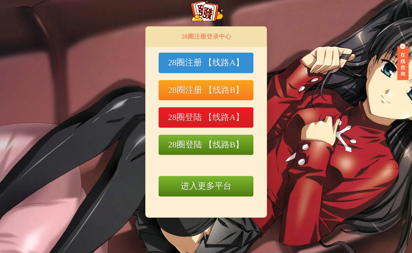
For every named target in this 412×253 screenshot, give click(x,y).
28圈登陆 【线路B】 (206, 144)
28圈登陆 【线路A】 (206, 117)
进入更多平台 (206, 185)
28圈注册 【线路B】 (206, 90)
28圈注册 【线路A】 (206, 62)
